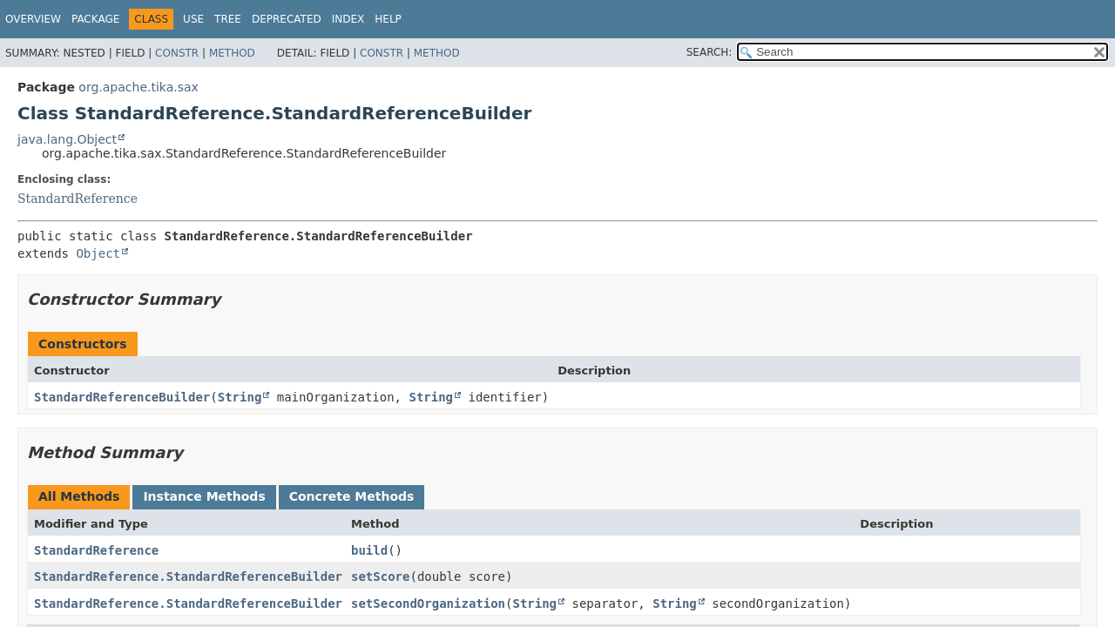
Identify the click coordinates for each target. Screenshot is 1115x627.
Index (348, 19)
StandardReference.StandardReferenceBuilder (188, 576)
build (369, 550)
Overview (33, 19)
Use (193, 19)
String (240, 397)
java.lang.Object (67, 139)
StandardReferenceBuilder (122, 397)
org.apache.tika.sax (138, 87)
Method (232, 53)
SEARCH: (709, 52)
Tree (227, 19)
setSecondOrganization (428, 603)
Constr (177, 53)
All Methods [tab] (78, 496)
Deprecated (286, 19)
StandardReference (77, 199)
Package (95, 19)
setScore (380, 576)
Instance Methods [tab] (204, 496)
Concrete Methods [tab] (352, 496)
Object (98, 253)
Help (388, 19)
